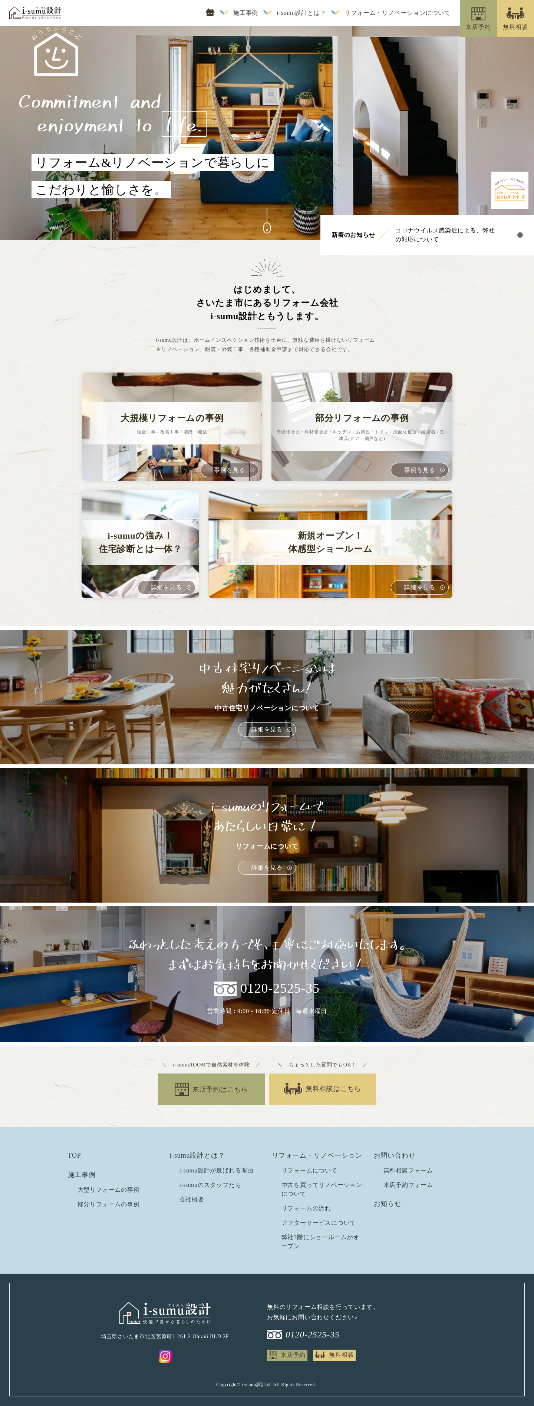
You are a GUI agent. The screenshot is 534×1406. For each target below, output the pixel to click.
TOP (74, 1155)
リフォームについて (309, 1170)
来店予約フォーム (408, 1185)
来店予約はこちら (220, 1089)
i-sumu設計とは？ (301, 13)
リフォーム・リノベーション (317, 1155)
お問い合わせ (395, 1155)
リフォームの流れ (306, 1208)
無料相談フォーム (408, 1170)
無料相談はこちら (333, 1088)
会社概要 (191, 1199)
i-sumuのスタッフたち (210, 1185)
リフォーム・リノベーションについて (398, 13)
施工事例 (245, 13)
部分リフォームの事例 (109, 1204)
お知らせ (388, 1203)
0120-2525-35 (280, 989)
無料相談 (341, 1355)
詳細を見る (267, 729)
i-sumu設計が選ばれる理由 (216, 1170)
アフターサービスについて (318, 1223)
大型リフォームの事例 (109, 1190)
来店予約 (293, 1355)
